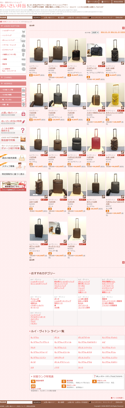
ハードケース (107, 290)
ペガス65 (51, 68)
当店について (21, 406)
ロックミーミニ (54, 246)
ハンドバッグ (35, 315)
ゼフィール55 (92, 202)
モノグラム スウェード (39, 352)
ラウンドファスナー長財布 (112, 301)
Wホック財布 (83, 301)
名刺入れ (33, 303)
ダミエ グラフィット (62, 362)
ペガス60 (32, 68)
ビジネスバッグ (108, 288)
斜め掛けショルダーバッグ (64, 282)
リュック (81, 288)
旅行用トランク (84, 284)
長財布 (104, 299)
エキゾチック (59, 357)
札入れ (80, 303)
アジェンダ (34, 299)
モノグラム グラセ (85, 362)
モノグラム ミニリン (38, 357)
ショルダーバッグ (37, 282)
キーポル (81, 286)
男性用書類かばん (108, 282)
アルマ (32, 321)
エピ (103, 342)
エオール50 (110, 68)
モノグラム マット (109, 347)
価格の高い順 (105, 32)
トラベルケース (108, 286)
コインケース (83, 305)
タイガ (32, 362)
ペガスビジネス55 (74, 157)
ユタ (32, 367)
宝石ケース (58, 303)
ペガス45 (71, 68)
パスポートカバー (37, 305)
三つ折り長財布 (108, 303)
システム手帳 (35, 301)
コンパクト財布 (84, 307)
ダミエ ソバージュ (85, 347)
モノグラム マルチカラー (87, 342)
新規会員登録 (31, 406)
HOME (4, 21)
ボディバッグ (59, 288)
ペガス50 (71, 113)
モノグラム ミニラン (109, 357)
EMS (30, 10)
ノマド (56, 367)
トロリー (81, 290)
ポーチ (56, 299)
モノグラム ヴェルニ (109, 337)
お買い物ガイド (10, 406)
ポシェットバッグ (61, 284)
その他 (56, 307)
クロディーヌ (92, 68)
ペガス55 (32, 113)
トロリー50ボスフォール (96, 113)
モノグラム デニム (109, 352)
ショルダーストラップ (62, 301)
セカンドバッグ (108, 284)
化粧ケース (82, 292)
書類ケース (106, 292)
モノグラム (34, 337)
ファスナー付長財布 (109, 305)
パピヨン (33, 323)
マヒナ (32, 347)
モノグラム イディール (62, 342)
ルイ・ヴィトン (13, 21)
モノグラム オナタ (85, 352)
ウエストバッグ (60, 286)
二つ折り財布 (83, 299)
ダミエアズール (84, 337)
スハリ (80, 367)
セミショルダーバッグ (38, 284)
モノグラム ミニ (60, 347)
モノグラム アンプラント (39, 342)
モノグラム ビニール (62, 352)
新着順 (122, 32)
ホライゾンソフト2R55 (114, 113)
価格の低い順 (115, 32)
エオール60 (33, 202)
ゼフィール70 (34, 246)
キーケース (34, 307)
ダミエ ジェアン (84, 357)
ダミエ (56, 337)
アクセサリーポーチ (37, 317)
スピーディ (34, 319)
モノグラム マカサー (109, 362)
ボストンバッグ (84, 282)
